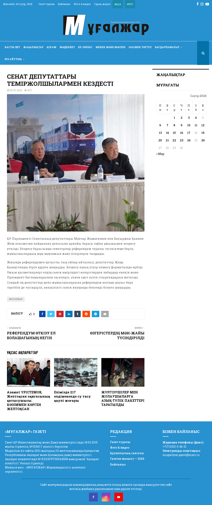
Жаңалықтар (33, 47)
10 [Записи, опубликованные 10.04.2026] (188, 125)
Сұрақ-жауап (102, 4)
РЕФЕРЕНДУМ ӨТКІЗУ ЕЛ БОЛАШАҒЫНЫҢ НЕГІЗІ (31, 335)
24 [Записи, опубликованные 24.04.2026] (189, 140)
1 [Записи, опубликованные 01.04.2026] (174, 118)
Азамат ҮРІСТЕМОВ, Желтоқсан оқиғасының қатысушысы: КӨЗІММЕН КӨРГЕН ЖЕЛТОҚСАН (28, 400)
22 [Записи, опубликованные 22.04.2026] (174, 140)
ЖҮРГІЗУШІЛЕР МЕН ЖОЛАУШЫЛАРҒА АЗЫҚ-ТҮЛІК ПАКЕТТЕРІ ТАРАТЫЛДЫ (122, 398)
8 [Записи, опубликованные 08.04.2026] (174, 125)
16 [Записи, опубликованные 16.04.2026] (181, 133)
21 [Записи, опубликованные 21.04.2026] (167, 140)
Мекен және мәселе (110, 47)
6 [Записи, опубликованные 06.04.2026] (160, 125)
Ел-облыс (85, 47)
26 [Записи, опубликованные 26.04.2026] (203, 140)
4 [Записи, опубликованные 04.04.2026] (196, 118)
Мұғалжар (16, 299)
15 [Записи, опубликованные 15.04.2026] (174, 133)
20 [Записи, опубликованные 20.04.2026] (160, 140)
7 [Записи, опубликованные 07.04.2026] (167, 125)
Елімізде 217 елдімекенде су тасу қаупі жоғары (72, 396)
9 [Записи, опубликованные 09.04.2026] (181, 125)
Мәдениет (67, 47)
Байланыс (64, 4)
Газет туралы (47, 4)
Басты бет (12, 47)
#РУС (130, 4)
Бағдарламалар (167, 47)
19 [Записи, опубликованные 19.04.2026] (202, 133)
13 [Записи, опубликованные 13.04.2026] (160, 133)
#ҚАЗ (117, 4)
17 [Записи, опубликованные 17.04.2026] (188, 133)
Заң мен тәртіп (140, 47)
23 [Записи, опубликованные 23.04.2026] (181, 140)
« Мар (160, 154)
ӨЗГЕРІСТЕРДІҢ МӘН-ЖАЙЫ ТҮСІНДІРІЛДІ (117, 335)
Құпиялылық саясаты (127, 453)
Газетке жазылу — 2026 (127, 459)
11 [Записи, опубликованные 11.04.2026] (196, 125)
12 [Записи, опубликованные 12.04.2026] (202, 125)
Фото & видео (82, 4)
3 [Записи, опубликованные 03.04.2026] (189, 118)
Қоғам (51, 47)
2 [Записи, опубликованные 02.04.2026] (181, 118)
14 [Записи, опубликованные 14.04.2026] (167, 133)
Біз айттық (13, 59)
